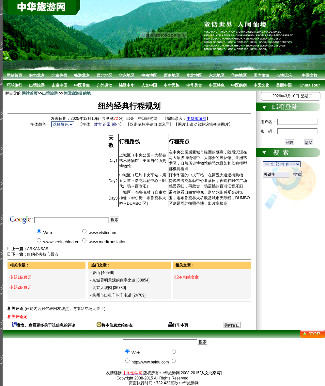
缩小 (116, 124)
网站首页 (30, 93)
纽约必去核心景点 (42, 254)
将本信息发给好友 (115, 325)
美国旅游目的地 (77, 93)
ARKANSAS (37, 249)
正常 (107, 124)
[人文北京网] (210, 373)
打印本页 (178, 325)
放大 (98, 124)
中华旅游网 (196, 118)
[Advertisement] (58, 169)
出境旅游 (50, 93)
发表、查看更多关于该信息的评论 (43, 325)
